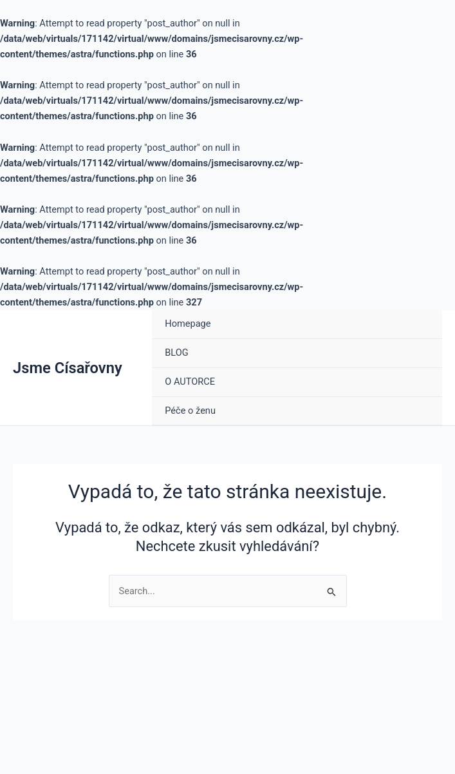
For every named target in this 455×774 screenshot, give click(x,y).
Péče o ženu (190, 410)
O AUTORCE (190, 381)
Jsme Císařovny (67, 368)
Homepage (187, 323)
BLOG (176, 352)
